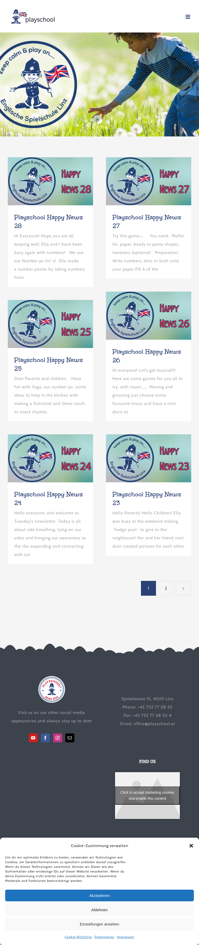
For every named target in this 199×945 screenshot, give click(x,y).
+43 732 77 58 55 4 (152, 715)
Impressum (125, 937)
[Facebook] (45, 737)
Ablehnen (99, 910)
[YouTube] (33, 737)
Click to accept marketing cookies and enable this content (147, 795)
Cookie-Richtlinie (78, 937)
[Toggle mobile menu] (188, 16)
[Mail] (69, 737)
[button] (191, 845)
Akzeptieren (99, 895)
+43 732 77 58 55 (155, 707)
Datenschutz (104, 937)
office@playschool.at (154, 723)
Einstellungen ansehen (99, 924)
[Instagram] (57, 737)
